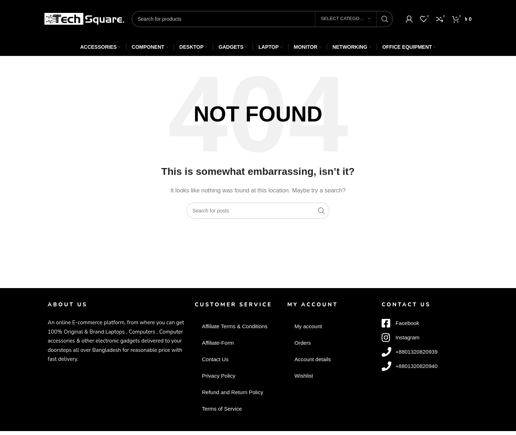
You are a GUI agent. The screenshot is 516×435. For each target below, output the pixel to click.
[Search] (262, 19)
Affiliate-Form (218, 343)
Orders (303, 343)
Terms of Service (222, 409)
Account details (313, 359)
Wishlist (304, 376)
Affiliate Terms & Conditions (234, 326)
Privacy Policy (218, 376)
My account (308, 326)
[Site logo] (84, 18)
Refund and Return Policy (232, 392)
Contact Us (215, 359)
